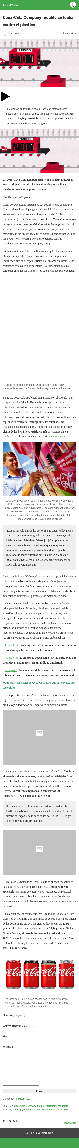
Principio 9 (11, 670)
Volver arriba (70, 1123)
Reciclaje (17, 1109)
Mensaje (8, 1046)
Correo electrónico (20, 1025)
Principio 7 (11, 645)
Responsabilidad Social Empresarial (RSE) (45, 1109)
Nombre (14, 1015)
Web (5, 1036)
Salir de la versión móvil (39, 1133)
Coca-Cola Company (25, 1106)
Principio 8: (11, 657)
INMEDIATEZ (23, 1098)
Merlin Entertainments (49, 1106)
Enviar (39, 1091)
